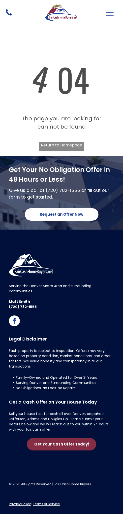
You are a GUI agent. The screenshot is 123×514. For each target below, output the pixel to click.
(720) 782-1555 (63, 190)
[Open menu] (110, 12)
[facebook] (14, 321)
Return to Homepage (61, 145)
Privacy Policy (20, 504)
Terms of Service (46, 504)
